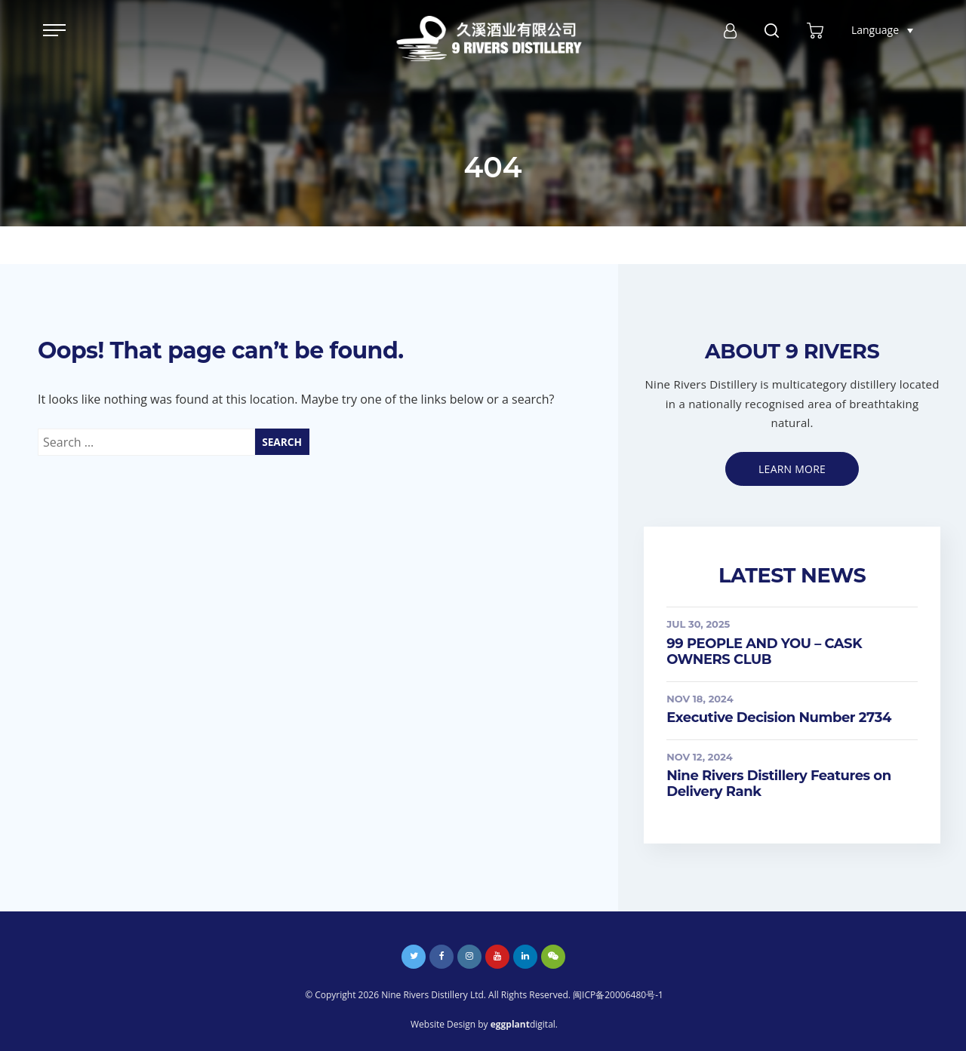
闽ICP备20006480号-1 (618, 994)
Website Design (443, 1024)
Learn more (792, 469)
